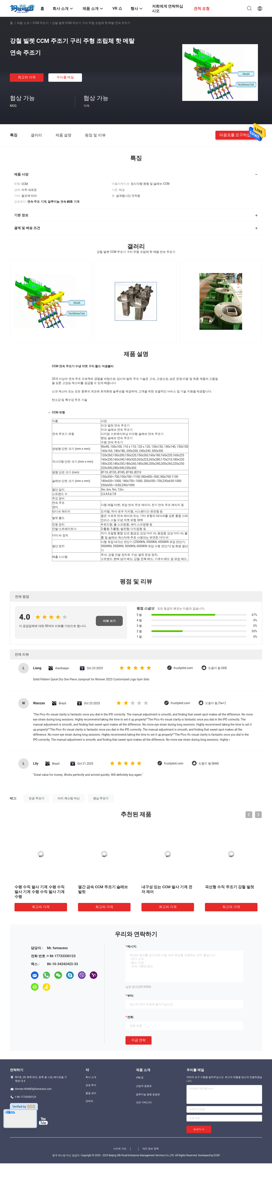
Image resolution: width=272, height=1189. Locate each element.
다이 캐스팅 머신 (69, 798)
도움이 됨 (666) (208, 763)
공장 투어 (91, 1085)
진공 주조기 (36, 798)
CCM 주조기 (41, 23)
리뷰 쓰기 (109, 621)
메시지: (132, 946)
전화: (130, 1017)
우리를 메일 (65, 77)
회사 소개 (91, 1077)
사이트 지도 (120, 1148)
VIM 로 (140, 1077)
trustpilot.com (183, 668)
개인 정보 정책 (150, 1148)
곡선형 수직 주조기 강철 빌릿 (229, 887)
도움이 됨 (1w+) (215, 703)
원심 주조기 (100, 798)
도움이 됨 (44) (217, 668)
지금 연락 (138, 1040)
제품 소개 (23, 23)
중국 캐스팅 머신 (61, 1155)
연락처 (89, 1101)
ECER (217, 1155)
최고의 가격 (27, 77)
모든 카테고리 (144, 1102)
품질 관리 (91, 1093)
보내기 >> (198, 1129)
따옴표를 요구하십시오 (238, 135)
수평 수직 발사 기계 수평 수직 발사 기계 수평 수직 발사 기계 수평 (40, 892)
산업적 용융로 (144, 1086)
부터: (130, 995)
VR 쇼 (117, 8)
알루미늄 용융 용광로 (148, 1094)
